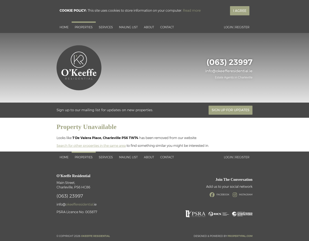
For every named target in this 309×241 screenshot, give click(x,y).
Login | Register (236, 27)
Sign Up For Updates (230, 110)
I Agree (239, 11)
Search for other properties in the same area (91, 146)
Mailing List (128, 27)
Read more (192, 10)
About (149, 27)
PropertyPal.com (240, 236)
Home (64, 27)
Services (106, 27)
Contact (167, 27)
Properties (84, 27)
